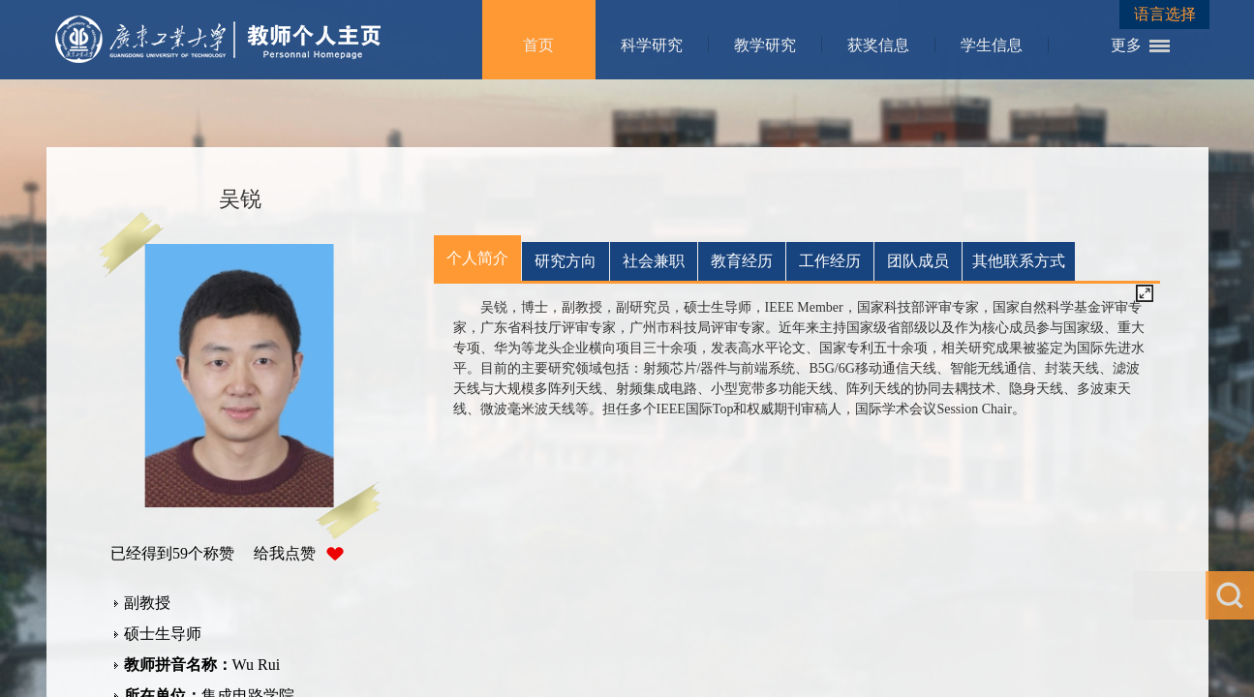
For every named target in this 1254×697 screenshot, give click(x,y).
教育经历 (742, 261)
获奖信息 (878, 45)
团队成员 (918, 261)
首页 (538, 45)
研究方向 (565, 261)
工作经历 (830, 261)
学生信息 (992, 45)
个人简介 (477, 258)
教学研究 (765, 45)
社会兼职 (654, 261)
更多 (1126, 45)
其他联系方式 (1018, 261)
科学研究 (652, 45)
